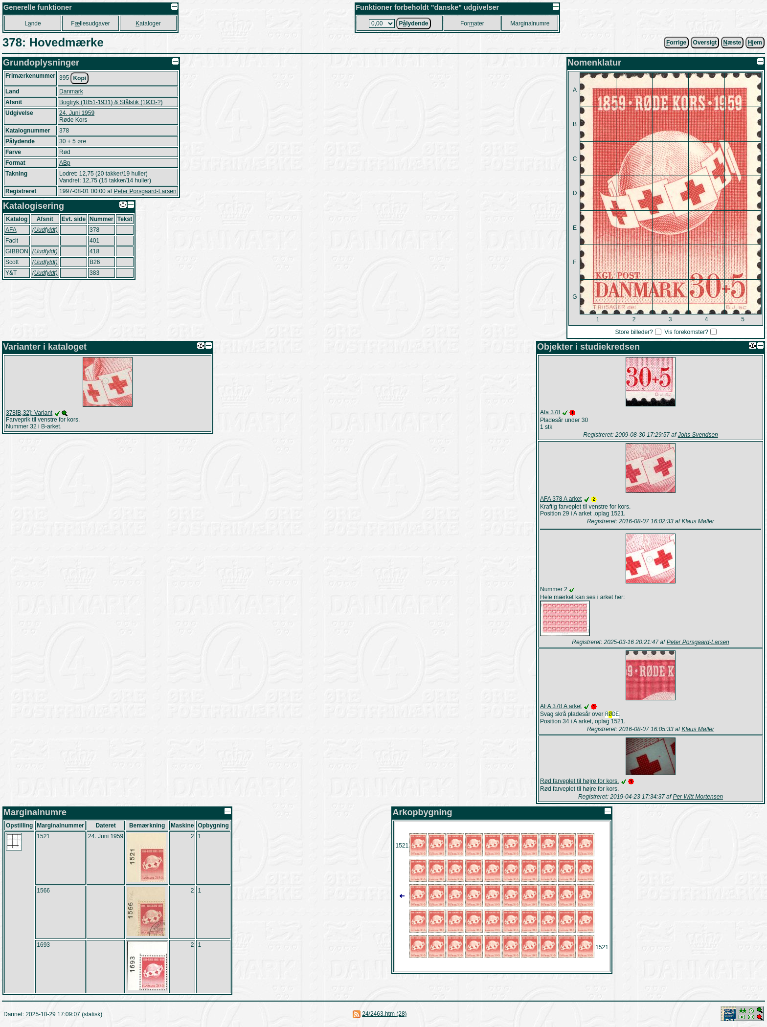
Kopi (79, 78)
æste (732, 42)
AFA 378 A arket (561, 498)
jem (755, 42)
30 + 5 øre (72, 141)
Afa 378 (550, 412)
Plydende (413, 23)
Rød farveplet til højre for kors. (579, 782)
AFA (11, 229)
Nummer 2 (553, 589)
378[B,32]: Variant (29, 412)
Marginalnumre (529, 23)
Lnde (32, 23)
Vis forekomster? (686, 332)
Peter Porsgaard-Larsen (144, 191)
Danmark (71, 91)
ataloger (147, 23)
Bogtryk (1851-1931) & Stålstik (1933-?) (110, 102)
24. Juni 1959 (76, 113)
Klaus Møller (697, 521)
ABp (64, 162)
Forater (472, 23)
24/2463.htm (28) (384, 1014)
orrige (676, 42)
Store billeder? (634, 332)
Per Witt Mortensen (698, 797)
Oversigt (705, 42)
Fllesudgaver (90, 23)
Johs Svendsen (698, 434)
